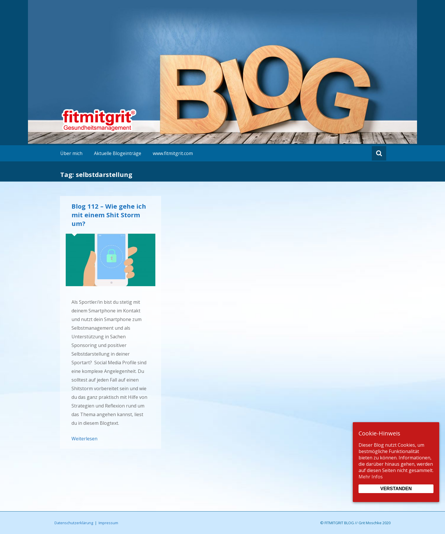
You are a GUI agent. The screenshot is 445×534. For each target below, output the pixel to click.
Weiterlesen (84, 438)
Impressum (108, 522)
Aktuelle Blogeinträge (117, 153)
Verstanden (396, 488)
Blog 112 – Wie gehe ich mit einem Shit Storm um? (108, 215)
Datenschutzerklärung (73, 522)
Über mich (71, 153)
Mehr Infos (371, 476)
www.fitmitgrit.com (173, 153)
